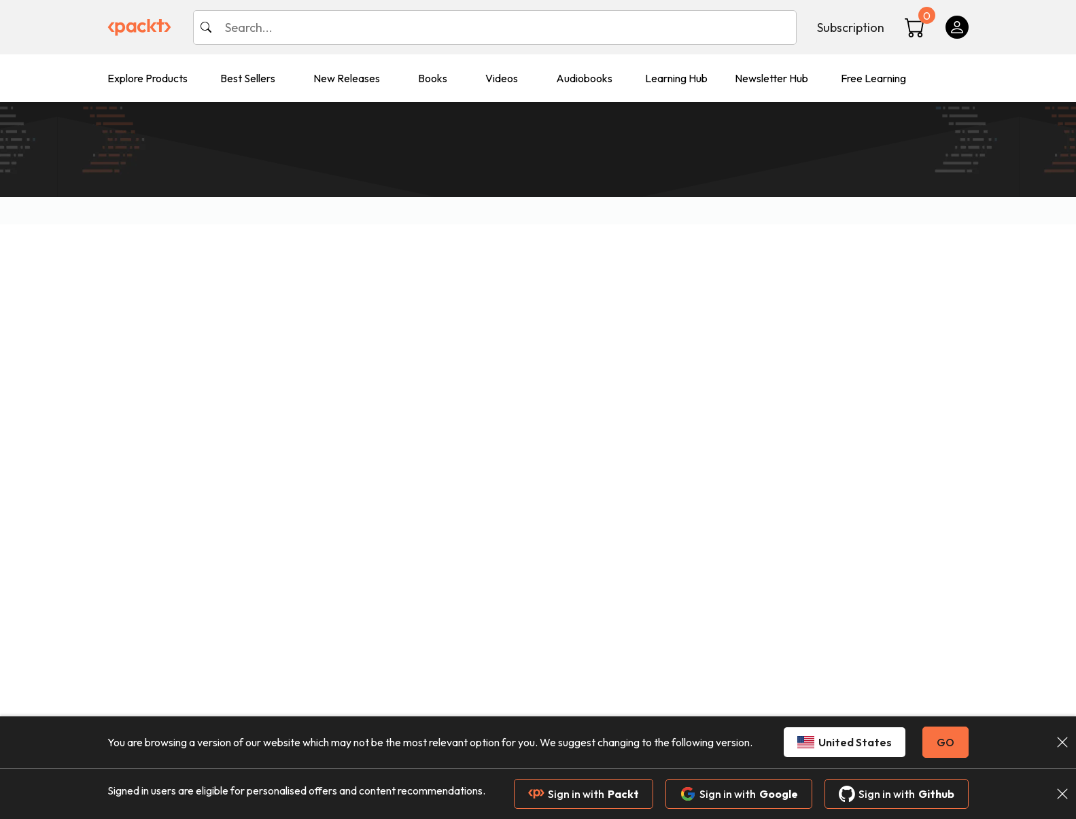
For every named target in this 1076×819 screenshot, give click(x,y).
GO (945, 742)
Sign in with (583, 794)
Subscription (850, 27)
